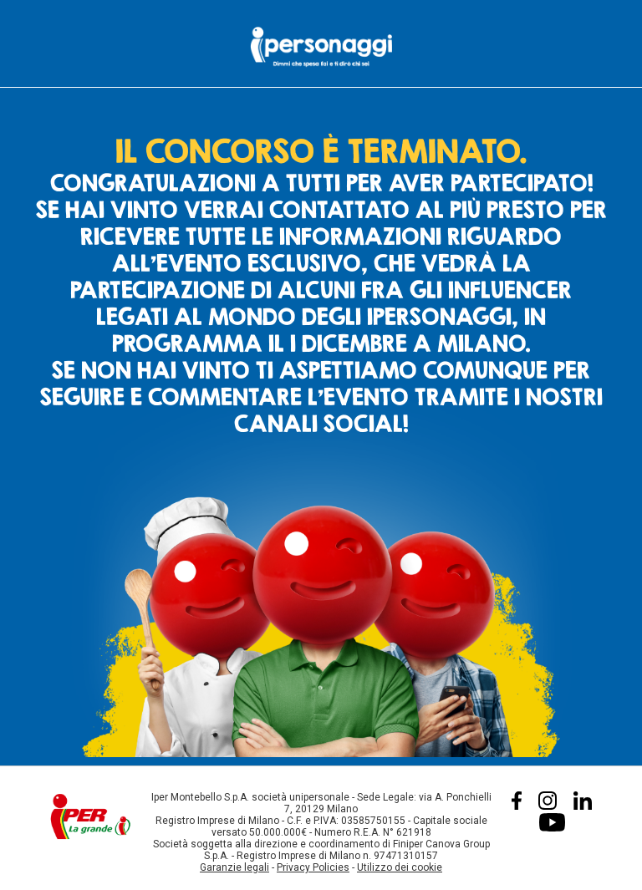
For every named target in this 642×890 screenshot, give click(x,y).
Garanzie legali (234, 867)
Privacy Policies (313, 867)
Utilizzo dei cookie (399, 867)
